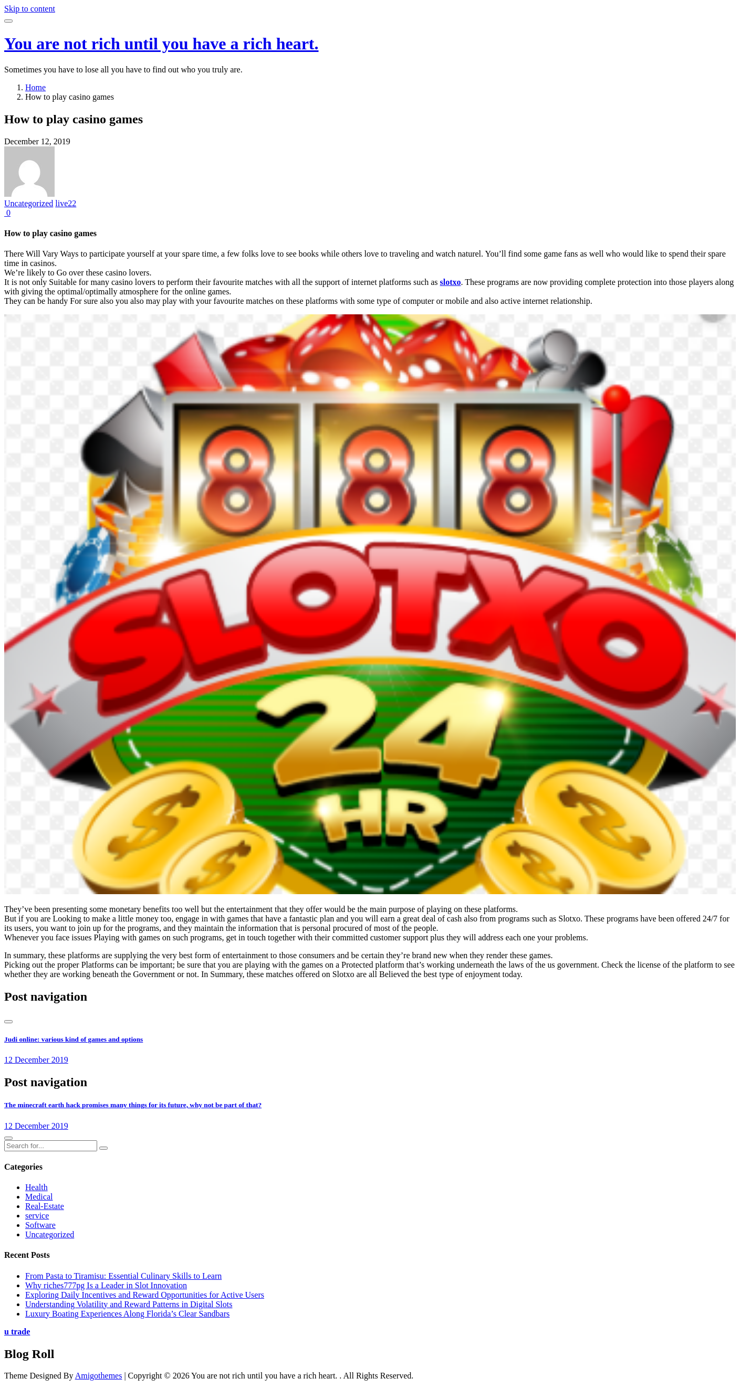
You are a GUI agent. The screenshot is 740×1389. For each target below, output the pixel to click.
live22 (65, 203)
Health (36, 1187)
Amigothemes (98, 1375)
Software (40, 1225)
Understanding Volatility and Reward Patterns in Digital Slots (128, 1304)
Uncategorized (28, 203)
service (37, 1215)
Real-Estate (44, 1206)
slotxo (450, 282)
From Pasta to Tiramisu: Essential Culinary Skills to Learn (123, 1275)
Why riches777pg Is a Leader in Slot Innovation (106, 1285)
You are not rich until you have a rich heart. (161, 43)
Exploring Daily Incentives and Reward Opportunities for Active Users (144, 1294)
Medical (39, 1196)
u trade (17, 1331)
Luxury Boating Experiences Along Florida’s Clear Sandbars (127, 1313)
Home (35, 87)
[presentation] (8, 1021)
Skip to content (29, 8)
